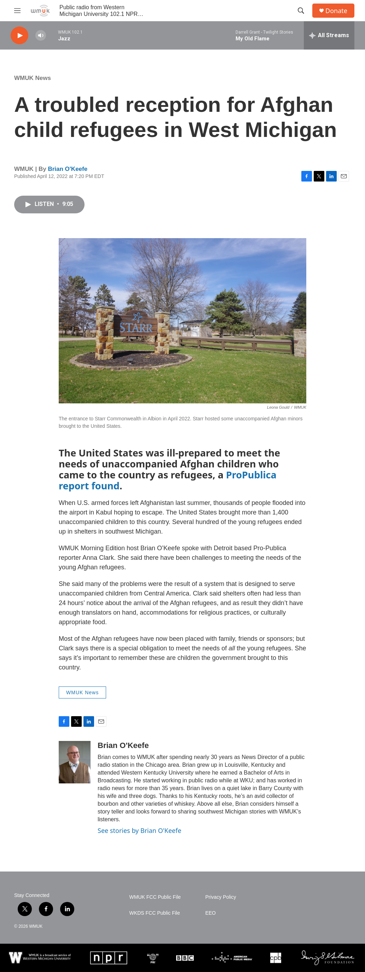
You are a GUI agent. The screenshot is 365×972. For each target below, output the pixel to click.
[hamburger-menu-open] (17, 11)
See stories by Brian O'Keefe (139, 830)
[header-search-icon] (301, 10)
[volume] (41, 36)
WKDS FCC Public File (154, 913)
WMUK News (32, 78)
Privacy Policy (220, 897)
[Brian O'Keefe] (75, 762)
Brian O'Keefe (67, 169)
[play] (19, 35)
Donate (336, 11)
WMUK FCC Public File (155, 897)
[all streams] (329, 35)
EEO (210, 913)
